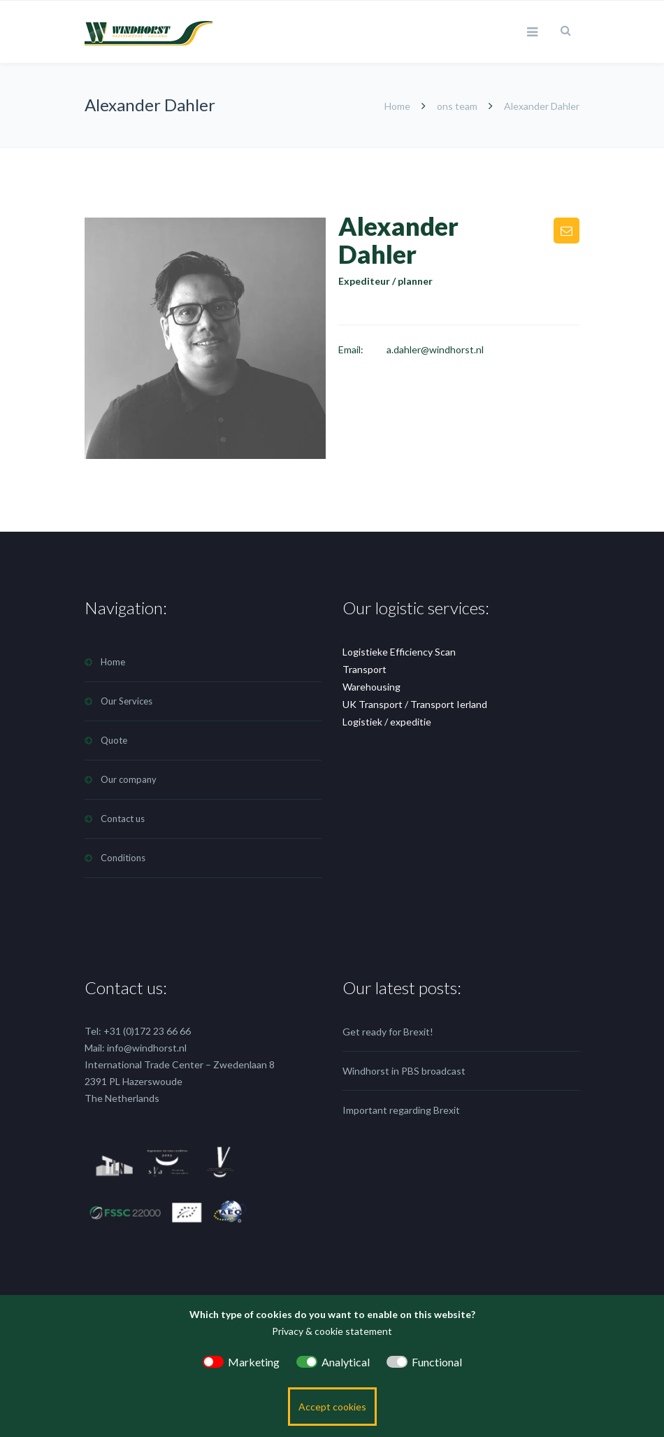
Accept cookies (332, 1407)
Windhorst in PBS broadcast (403, 1071)
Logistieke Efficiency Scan (399, 652)
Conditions (123, 857)
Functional (437, 1361)
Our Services (126, 701)
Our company (129, 779)
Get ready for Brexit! (387, 1032)
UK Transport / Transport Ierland (414, 704)
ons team (457, 106)
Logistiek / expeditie (386, 722)
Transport (364, 669)
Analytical (346, 1361)
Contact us (123, 818)
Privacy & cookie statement (332, 1331)
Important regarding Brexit (401, 1110)
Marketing (254, 1361)
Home (398, 106)
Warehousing (371, 687)
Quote (114, 740)
